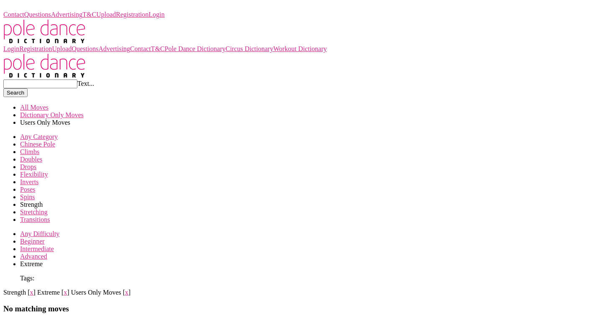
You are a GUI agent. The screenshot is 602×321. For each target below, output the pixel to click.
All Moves (34, 107)
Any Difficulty (39, 233)
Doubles (31, 159)
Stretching (34, 212)
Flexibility (34, 174)
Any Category (39, 136)
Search (15, 93)
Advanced (33, 256)
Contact (13, 14)
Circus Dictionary (249, 48)
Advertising (67, 14)
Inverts (29, 181)
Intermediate (37, 248)
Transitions (35, 219)
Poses (27, 189)
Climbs (29, 151)
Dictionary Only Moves (52, 114)
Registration (132, 14)
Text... (85, 83)
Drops (28, 166)
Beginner (32, 241)
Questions (37, 14)
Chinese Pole (37, 144)
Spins (27, 196)
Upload (106, 14)
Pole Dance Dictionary (33, 6)
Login (157, 14)
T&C (89, 14)
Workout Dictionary (300, 48)
